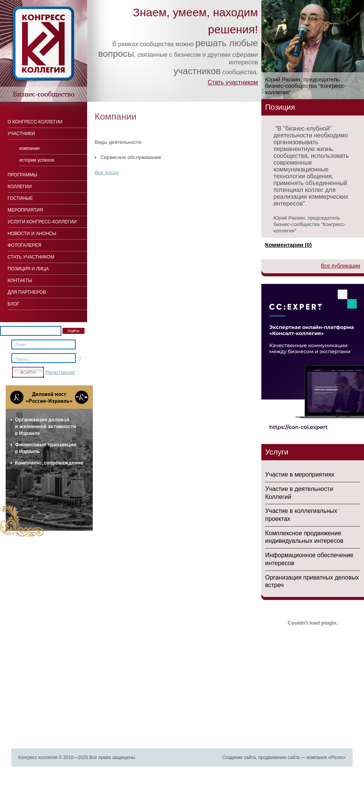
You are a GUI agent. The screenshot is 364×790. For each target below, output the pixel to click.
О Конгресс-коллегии (35, 122)
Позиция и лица (28, 268)
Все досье (107, 172)
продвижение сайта (279, 757)
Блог (14, 304)
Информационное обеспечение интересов (309, 559)
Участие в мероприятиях (299, 474)
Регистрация (60, 372)
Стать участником (233, 82)
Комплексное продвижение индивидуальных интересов (304, 537)
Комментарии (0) (288, 245)
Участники (21, 133)
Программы (22, 175)
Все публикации (340, 266)
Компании (29, 148)
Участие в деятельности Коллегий (299, 493)
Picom (337, 757)
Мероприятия (25, 210)
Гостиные (20, 198)
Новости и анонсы (32, 233)
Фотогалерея (24, 245)
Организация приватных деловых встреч (312, 581)
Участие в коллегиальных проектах (301, 515)
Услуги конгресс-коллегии (42, 221)
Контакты (20, 280)
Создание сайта (239, 757)
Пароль (23, 359)
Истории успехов (36, 160)
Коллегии (20, 186)
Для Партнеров (27, 292)
